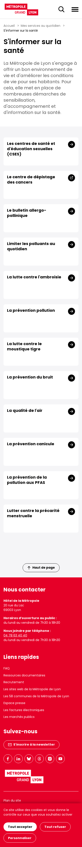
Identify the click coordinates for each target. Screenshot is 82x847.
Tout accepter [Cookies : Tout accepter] (20, 827)
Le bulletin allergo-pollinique (26, 213)
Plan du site (12, 800)
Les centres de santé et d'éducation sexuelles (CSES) (31, 149)
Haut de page (41, 567)
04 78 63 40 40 (15, 635)
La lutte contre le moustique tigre (24, 346)
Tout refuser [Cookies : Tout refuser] (55, 827)
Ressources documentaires (24, 675)
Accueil (9, 25)
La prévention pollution (31, 310)
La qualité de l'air (24, 410)
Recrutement (13, 682)
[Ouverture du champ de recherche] (61, 9)
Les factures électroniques (23, 710)
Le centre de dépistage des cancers (31, 179)
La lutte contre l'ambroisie (34, 277)
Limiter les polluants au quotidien (31, 246)
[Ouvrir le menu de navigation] (75, 9)
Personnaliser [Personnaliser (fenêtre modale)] (19, 838)
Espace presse (14, 703)
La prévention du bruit (30, 377)
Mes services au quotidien (40, 25)
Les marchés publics (19, 717)
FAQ (6, 668)
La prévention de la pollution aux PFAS (27, 480)
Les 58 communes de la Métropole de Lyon (36, 696)
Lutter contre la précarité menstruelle (33, 513)
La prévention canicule (30, 444)
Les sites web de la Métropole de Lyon (32, 689)
